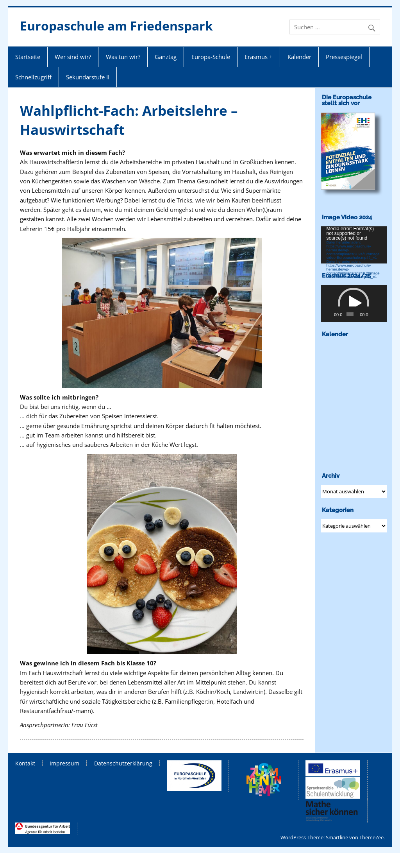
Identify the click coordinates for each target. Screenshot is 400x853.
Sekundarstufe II (87, 77)
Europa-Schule (210, 57)
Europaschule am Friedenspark (116, 25)
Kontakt (25, 763)
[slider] (350, 314)
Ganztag (166, 57)
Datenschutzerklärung (123, 763)
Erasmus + (259, 57)
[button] (353, 303)
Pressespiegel (344, 57)
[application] (354, 244)
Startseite (27, 57)
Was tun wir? (123, 57)
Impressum (64, 763)
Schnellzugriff (33, 77)
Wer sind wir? (73, 57)
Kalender (299, 57)
